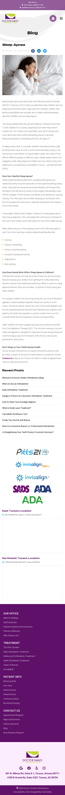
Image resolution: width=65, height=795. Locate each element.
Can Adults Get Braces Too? (15, 414)
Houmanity (46, 792)
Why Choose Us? (11, 635)
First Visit (7, 685)
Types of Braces (10, 665)
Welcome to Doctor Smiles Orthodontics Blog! (23, 378)
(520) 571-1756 (38, 5)
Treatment (11, 642)
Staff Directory (10, 622)
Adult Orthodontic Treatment (16, 660)
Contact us (7, 358)
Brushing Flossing (11, 703)
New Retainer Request (13, 732)
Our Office (11, 613)
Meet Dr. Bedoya (10, 618)
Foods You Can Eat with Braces (16, 420)
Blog (5, 728)
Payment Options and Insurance (17, 626)
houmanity (9, 51)
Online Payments (11, 724)
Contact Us (11, 710)
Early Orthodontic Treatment (15, 390)
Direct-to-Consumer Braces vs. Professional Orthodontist (28, 426)
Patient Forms (9, 690)
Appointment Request (13, 715)
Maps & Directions (11, 719)
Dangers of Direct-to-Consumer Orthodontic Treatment (27, 396)
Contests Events (11, 699)
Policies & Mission (11, 631)
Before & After (9, 681)
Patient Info (12, 676)
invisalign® (8, 669)
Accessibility (19, 792)
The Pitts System (11, 647)
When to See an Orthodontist (15, 384)
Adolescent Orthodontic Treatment (19, 656)
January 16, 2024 (23, 51)
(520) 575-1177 (40, 7)
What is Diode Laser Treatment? (16, 408)
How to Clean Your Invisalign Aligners (19, 402)
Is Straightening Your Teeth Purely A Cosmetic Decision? (28, 432)
